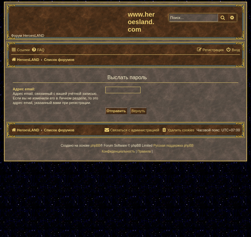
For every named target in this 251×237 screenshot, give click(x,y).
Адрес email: (24, 89)
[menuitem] (37, 50)
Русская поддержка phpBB (173, 145)
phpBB (95, 145)
